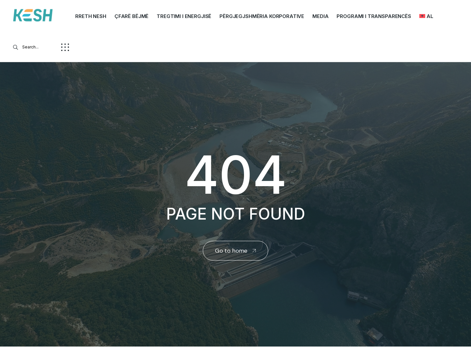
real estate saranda (2, 352)
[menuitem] (426, 16)
